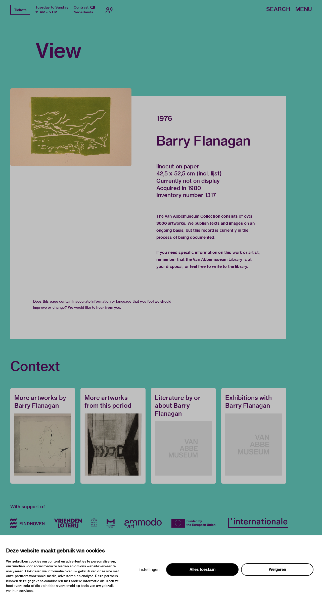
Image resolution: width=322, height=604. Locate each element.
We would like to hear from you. (94, 307)
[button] (70, 127)
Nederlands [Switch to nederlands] (83, 12)
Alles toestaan (202, 569)
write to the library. (230, 266)
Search (278, 9)
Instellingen (149, 569)
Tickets (20, 10)
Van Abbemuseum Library (217, 259)
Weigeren (277, 569)
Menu (303, 9)
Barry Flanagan (203, 141)
